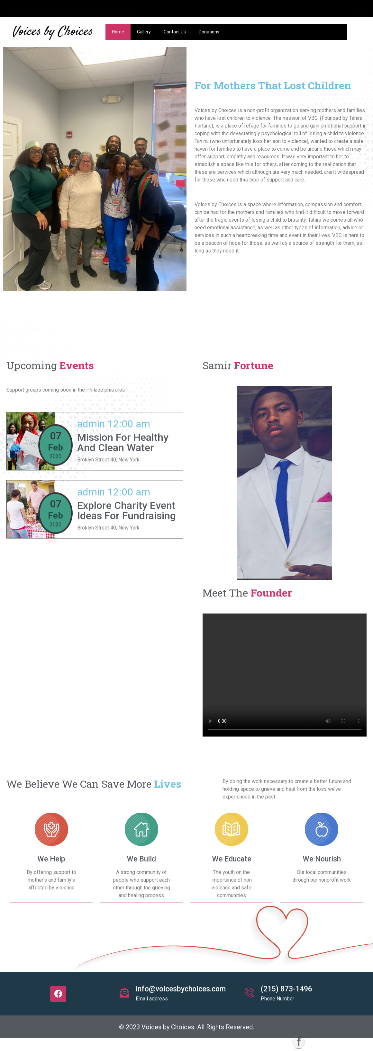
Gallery (144, 31)
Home (118, 31)
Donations (209, 31)
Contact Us (175, 31)
